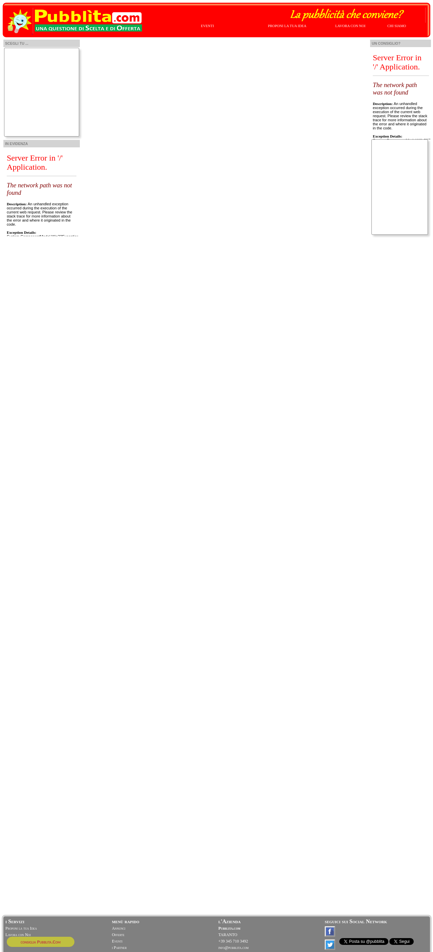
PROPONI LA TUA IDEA (287, 26)
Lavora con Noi (18, 934)
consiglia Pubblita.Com (41, 942)
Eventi (117, 941)
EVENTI (207, 26)
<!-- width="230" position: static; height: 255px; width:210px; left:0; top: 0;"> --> (41, 192)
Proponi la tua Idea (21, 928)
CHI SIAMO (396, 26)
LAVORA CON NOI (350, 26)
